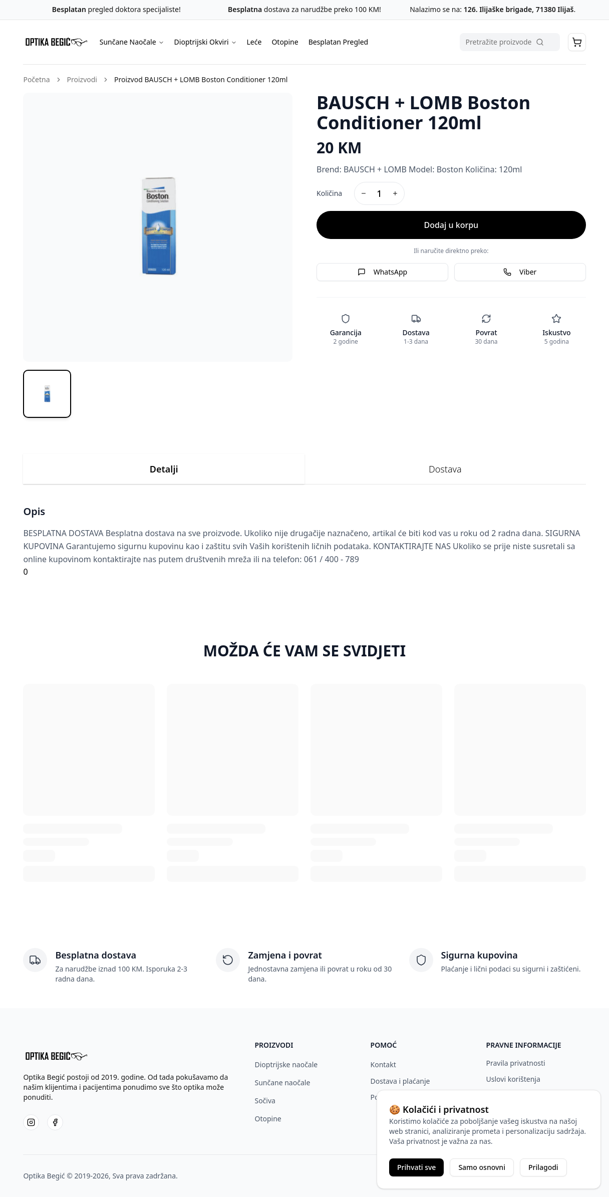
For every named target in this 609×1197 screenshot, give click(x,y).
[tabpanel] (304, 541)
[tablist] (304, 469)
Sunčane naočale (282, 1082)
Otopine (284, 42)
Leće (254, 42)
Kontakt (383, 1064)
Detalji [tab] (164, 469)
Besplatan (69, 9)
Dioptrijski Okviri (205, 42)
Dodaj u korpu (451, 224)
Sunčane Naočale (132, 42)
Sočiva (264, 1100)
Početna (36, 79)
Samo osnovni (481, 1167)
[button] (577, 42)
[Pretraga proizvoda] (510, 42)
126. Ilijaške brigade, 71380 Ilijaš (517, 9)
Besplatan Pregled (339, 42)
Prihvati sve (416, 1167)
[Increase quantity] (395, 193)
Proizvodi (82, 79)
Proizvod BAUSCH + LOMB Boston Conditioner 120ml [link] (201, 79)
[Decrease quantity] (364, 193)
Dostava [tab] (445, 469)
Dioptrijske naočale (286, 1064)
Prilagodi (543, 1167)
